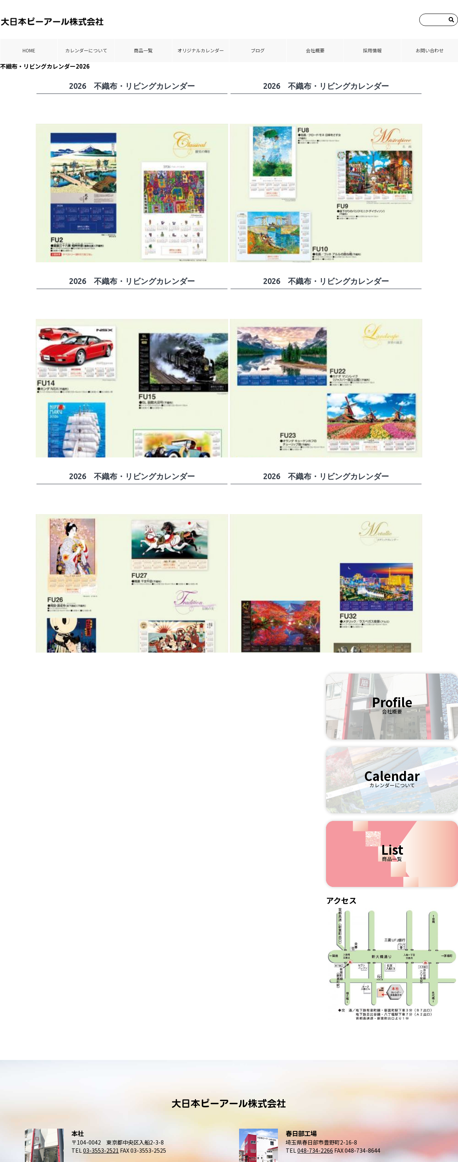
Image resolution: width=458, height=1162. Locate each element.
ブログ (258, 50)
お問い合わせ (430, 50)
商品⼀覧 (143, 50)
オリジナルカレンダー (200, 50)
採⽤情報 (372, 50)
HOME (29, 50)
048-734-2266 (315, 1150)
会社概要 (315, 50)
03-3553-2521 (101, 1150)
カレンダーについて (86, 50)
